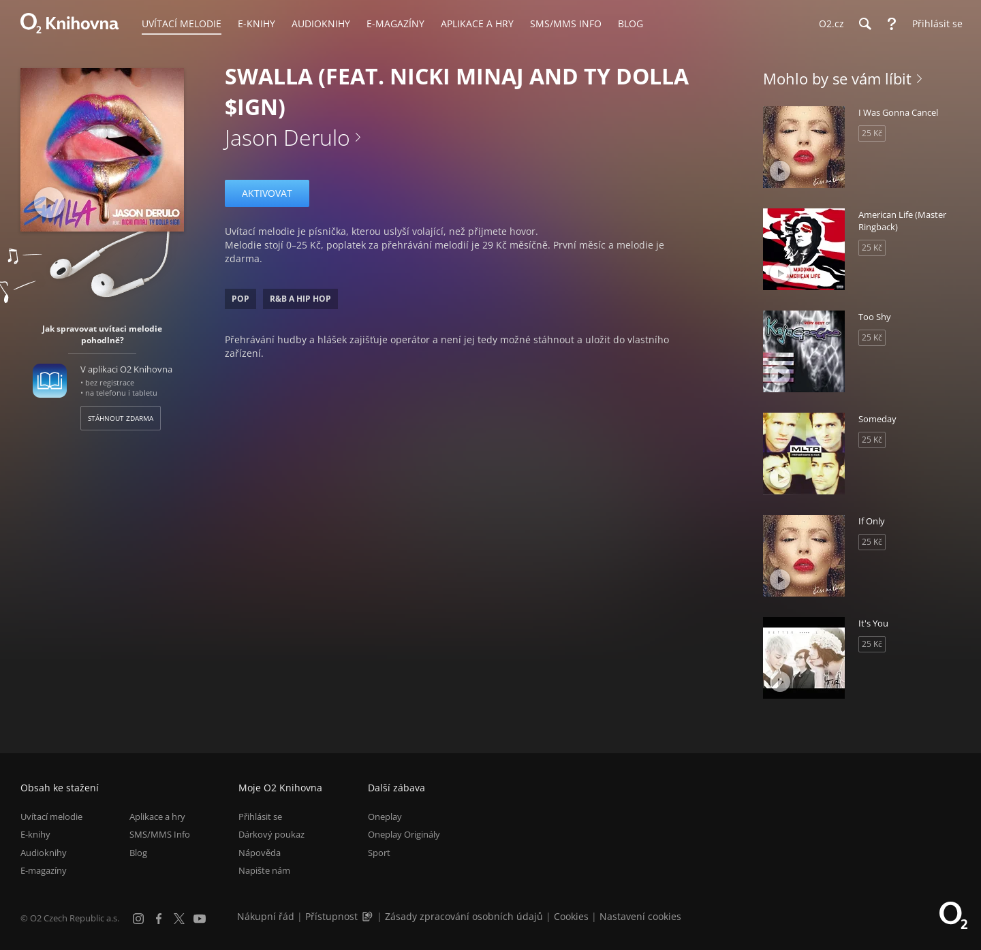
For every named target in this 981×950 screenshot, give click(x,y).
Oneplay (385, 816)
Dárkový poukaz (271, 835)
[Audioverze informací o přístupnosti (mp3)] (368, 916)
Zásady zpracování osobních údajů (464, 916)
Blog (138, 852)
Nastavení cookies (640, 916)
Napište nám (264, 870)
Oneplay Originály (404, 835)
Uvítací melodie (51, 816)
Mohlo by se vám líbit (837, 78)
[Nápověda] (891, 24)
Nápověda (259, 852)
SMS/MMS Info (159, 835)
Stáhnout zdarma (120, 418)
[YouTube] (199, 918)
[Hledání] (864, 24)
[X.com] (179, 918)
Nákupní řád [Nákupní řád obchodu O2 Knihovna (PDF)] (265, 916)
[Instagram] (138, 918)
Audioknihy (43, 852)
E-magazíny (43, 870)
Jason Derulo (287, 137)
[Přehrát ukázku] (49, 202)
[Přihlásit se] (934, 24)
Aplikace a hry (157, 816)
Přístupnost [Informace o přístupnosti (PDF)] (331, 916)
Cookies (571, 916)
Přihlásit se (260, 816)
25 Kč (872, 133)
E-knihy (35, 835)
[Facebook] (159, 918)
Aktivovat (267, 193)
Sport (379, 852)
